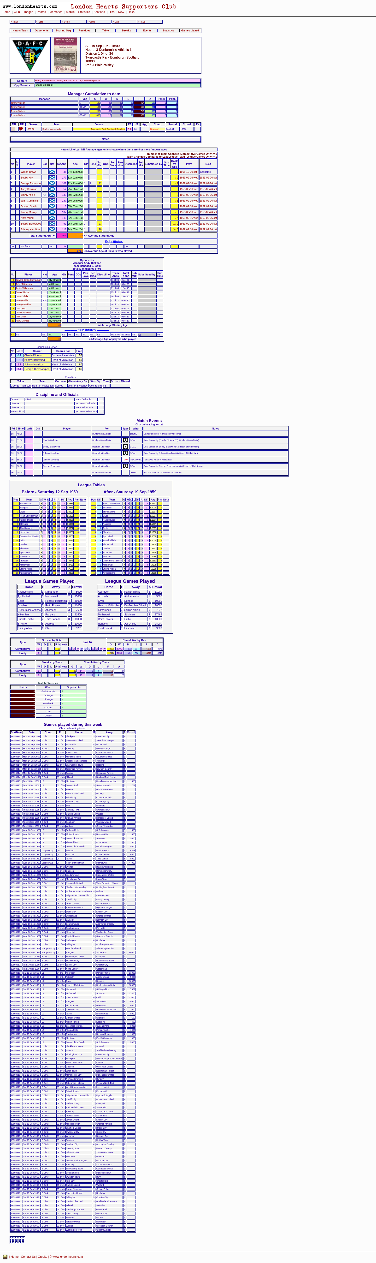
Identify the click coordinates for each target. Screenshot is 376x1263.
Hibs (111, 12)
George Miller (22, 300)
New (121, 12)
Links (131, 12)
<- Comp (65, 22)
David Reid (21, 308)
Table (105, 30)
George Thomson (31, 183)
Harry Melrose (22, 321)
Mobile (70, 12)
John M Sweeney (24, 284)
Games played (190, 30)
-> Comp (91, 22)
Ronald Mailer (22, 292)
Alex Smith (21, 317)
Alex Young (27, 217)
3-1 (129, 129)
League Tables (91, 485)
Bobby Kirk (27, 177)
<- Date (39, 22)
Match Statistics (48, 683)
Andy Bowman (29, 189)
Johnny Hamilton (30, 229)
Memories (55, 12)
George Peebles (23, 304)
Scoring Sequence (46, 347)
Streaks (126, 30)
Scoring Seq (63, 30)
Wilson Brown (28, 171)
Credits (42, 1256)
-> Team (141, 22)
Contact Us (28, 1256)
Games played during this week (73, 724)
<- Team (14, 22)
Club (17, 12)
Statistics (84, 12)
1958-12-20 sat (188, 171)
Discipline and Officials (57, 394)
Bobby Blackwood (31, 223)
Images (28, 12)
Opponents (41, 30)
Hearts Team (20, 30)
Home (6, 12)
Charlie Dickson (23, 312)
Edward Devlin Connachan (28, 280)
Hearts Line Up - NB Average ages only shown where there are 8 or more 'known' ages (114, 149)
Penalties (84, 30)
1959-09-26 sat (208, 177)
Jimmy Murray (29, 212)
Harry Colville (22, 296)
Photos (41, 12)
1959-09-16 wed (189, 177)
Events (147, 30)
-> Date (115, 22)
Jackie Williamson (24, 288)
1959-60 (31, 129)
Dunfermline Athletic (51, 129)
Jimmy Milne (28, 194)
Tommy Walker (18, 103)
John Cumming (29, 200)
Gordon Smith (28, 206)
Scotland (99, 12)
